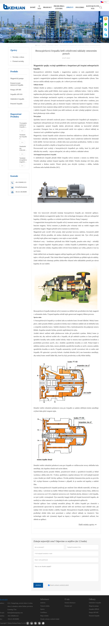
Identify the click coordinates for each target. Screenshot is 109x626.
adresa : (2, 603)
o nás (39, 7)
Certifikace (43, 612)
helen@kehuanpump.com (22, 187)
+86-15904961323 (20, 182)
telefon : (2, 616)
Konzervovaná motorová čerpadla (16, 84)
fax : (1, 619)
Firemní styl (68, 606)
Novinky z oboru (53, 45)
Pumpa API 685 (15, 90)
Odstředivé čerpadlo (17, 99)
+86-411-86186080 (21, 192)
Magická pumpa (94, 606)
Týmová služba (44, 606)
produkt (47, 7)
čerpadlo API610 (94, 609)
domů (33, 7)
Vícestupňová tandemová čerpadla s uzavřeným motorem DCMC (23, 125)
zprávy (69, 7)
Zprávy (42, 609)
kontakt (4, 599)
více (22, 130)
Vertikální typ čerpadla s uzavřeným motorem (23, 137)
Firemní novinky (18, 61)
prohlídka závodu (59, 7)
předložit (38, 585)
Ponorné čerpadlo (16, 104)
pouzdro (80, 7)
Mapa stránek (44, 616)
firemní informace (70, 603)
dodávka (42, 603)
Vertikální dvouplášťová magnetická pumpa (23, 160)
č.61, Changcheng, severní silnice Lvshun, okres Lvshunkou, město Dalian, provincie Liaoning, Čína (20, 606)
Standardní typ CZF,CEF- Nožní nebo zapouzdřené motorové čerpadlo (23, 148)
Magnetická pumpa (17, 78)
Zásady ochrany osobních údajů (49, 619)
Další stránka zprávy (87, 524)
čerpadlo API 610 (16, 94)
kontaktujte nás (92, 7)
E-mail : (2, 613)
